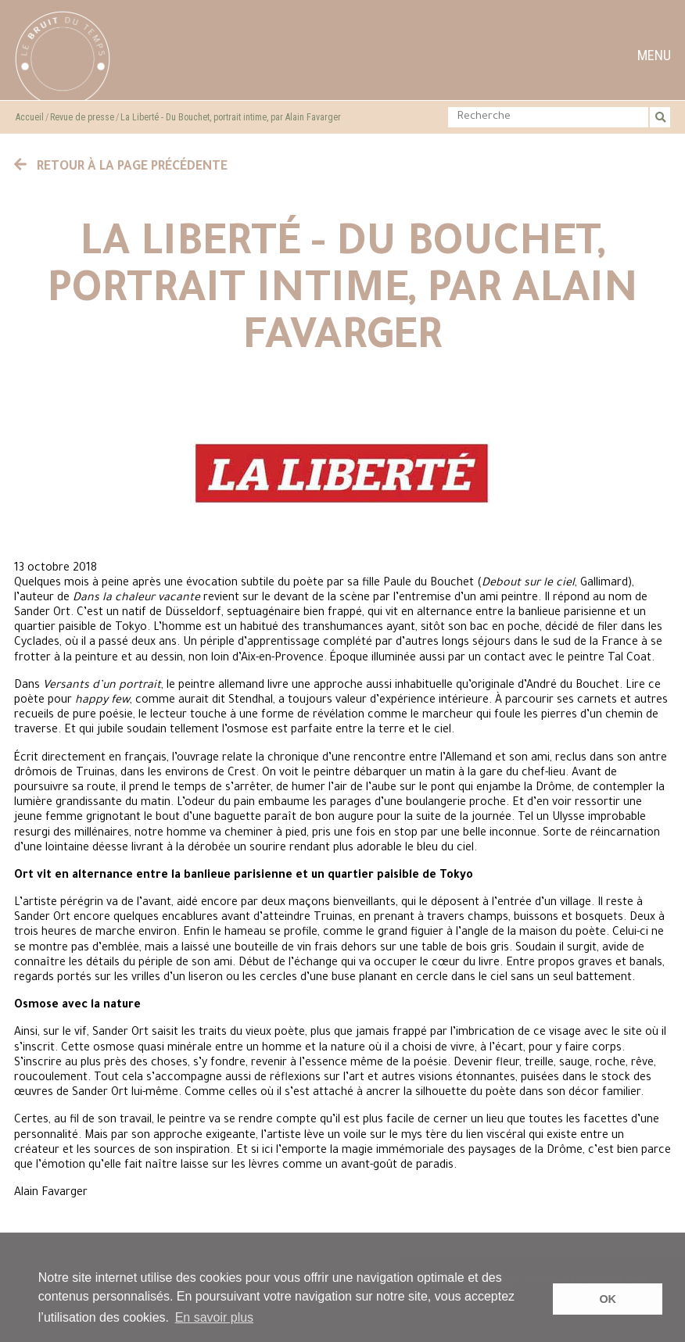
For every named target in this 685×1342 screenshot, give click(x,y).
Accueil (30, 117)
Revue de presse (82, 117)
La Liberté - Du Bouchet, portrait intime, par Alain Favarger (230, 117)
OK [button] (607, 1299)
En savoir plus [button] (214, 1317)
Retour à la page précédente (121, 167)
